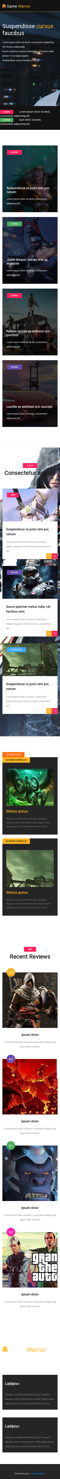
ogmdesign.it (38, 1473)
